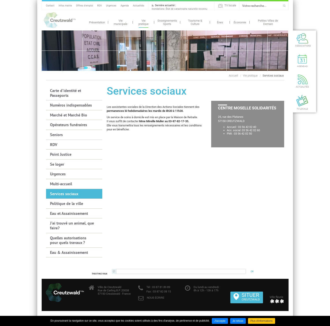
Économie (240, 22)
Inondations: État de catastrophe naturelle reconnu (179, 8)
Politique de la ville (66, 203)
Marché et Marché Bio (68, 115)
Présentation (97, 22)
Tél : (148, 287)
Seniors (56, 134)
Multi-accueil (61, 183)
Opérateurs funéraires (68, 124)
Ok (284, 5)
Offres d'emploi (84, 5)
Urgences (111, 5)
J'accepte (219, 320)
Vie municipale (120, 22)
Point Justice (60, 154)
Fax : (149, 291)
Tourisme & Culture (195, 22)
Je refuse (238, 320)
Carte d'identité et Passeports (65, 93)
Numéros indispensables (71, 105)
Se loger (57, 164)
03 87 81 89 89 (160, 287)
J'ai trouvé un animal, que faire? (72, 225)
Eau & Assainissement (69, 252)
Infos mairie (65, 5)
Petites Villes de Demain (268, 22)
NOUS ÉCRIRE (155, 297)
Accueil (233, 75)
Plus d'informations (261, 320)
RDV (99, 5)
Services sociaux (273, 75)
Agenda (125, 5)
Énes (220, 22)
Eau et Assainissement (69, 213)
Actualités (138, 5)
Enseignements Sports (167, 22)
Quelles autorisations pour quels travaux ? (68, 240)
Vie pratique (143, 22)
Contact (50, 5)
